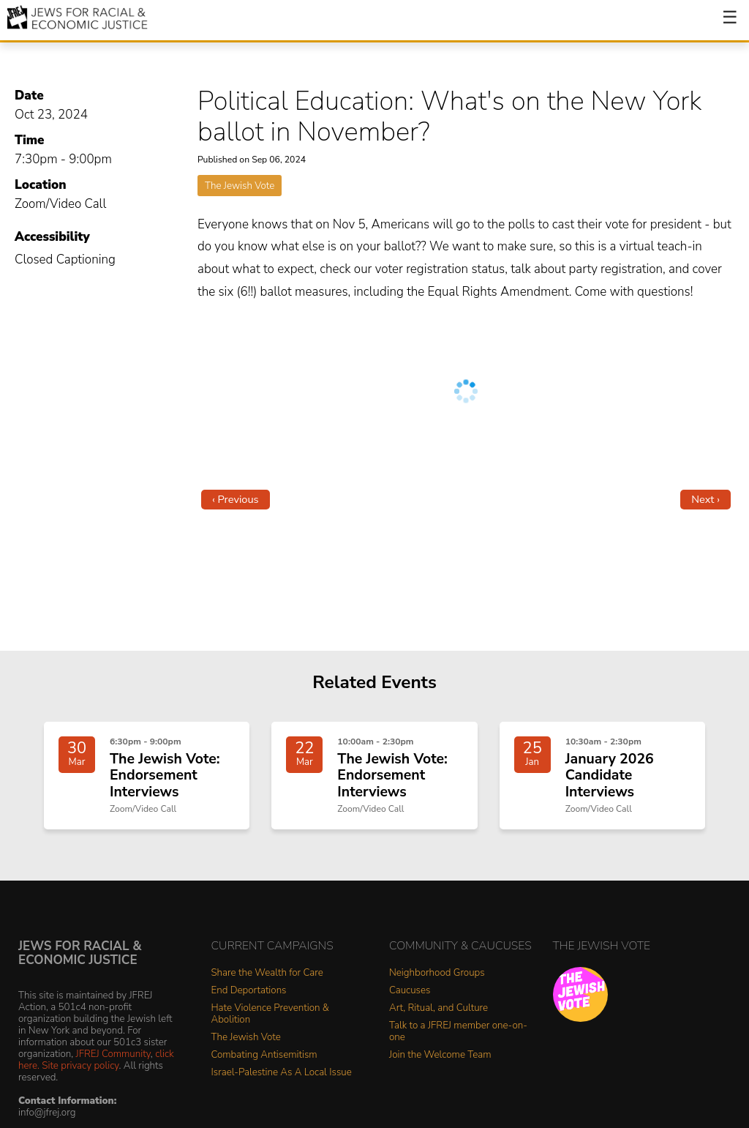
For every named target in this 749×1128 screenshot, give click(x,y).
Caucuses (409, 991)
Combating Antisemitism (264, 1055)
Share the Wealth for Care (267, 973)
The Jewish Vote (239, 186)
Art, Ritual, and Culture (438, 1008)
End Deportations (249, 991)
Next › (705, 499)
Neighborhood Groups (437, 973)
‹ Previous (235, 499)
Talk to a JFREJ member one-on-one (458, 1032)
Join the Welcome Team (440, 1055)
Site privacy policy (80, 1065)
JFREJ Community (113, 1054)
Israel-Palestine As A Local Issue (281, 1073)
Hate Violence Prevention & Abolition (270, 1014)
